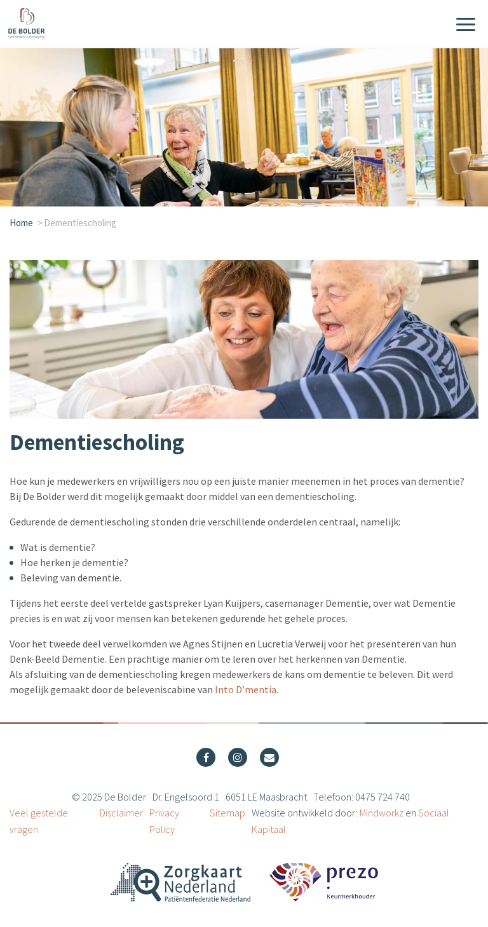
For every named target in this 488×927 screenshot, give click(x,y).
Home (21, 223)
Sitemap (227, 812)
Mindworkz (381, 812)
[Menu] (465, 25)
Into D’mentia (245, 689)
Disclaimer (121, 812)
